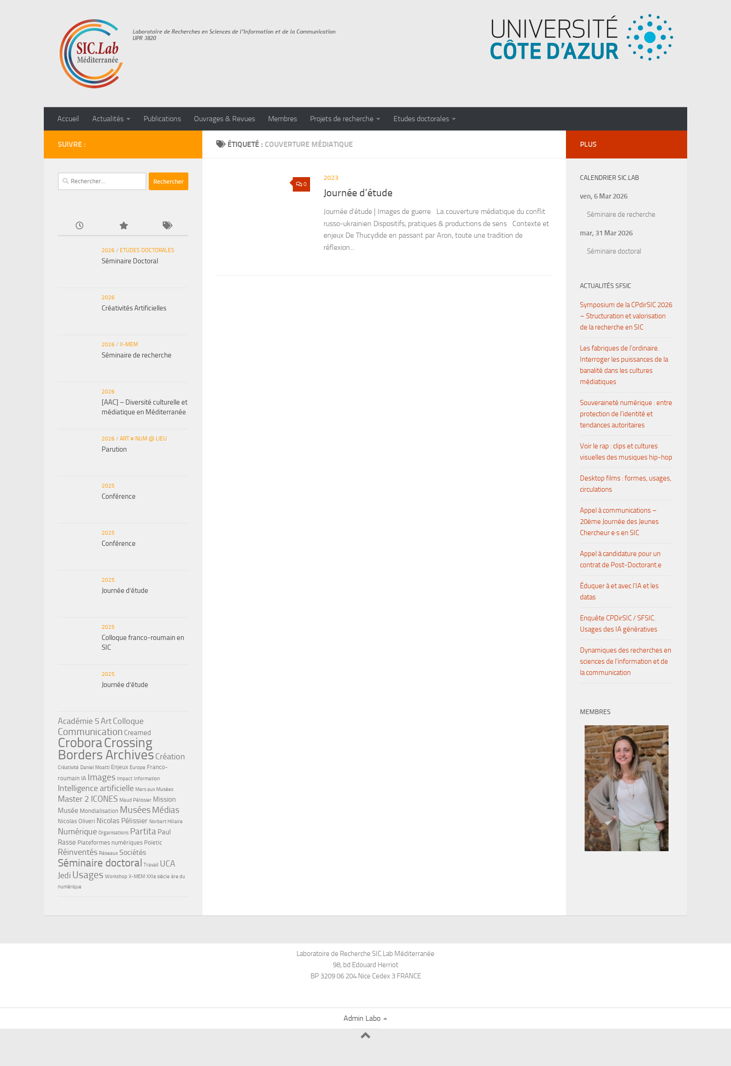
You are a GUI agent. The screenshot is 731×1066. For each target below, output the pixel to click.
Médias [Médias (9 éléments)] (165, 810)
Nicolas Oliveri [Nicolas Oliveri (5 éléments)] (76, 821)
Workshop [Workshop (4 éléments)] (116, 876)
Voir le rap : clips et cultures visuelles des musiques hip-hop (626, 451)
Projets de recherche (341, 118)
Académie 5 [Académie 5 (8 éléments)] (78, 721)
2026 (108, 250)
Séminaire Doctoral (130, 261)
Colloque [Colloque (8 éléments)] (128, 721)
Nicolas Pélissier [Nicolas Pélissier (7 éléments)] (122, 820)
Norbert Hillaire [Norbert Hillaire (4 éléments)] (166, 821)
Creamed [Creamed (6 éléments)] (137, 733)
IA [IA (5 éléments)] (83, 778)
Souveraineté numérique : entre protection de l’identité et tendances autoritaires (626, 414)
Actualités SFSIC (605, 286)
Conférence (119, 496)
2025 (108, 485)
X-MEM (129, 344)
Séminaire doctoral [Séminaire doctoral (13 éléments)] (100, 862)
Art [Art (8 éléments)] (106, 721)
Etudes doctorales (421, 118)
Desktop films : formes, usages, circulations (625, 484)
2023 (331, 178)
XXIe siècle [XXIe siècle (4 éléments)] (158, 876)
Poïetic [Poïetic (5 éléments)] (153, 842)
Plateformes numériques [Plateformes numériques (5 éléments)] (110, 842)
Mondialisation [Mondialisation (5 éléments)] (99, 810)
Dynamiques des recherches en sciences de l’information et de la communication (625, 661)
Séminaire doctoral (614, 251)
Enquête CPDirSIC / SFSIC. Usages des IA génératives (618, 623)
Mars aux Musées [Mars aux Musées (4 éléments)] (154, 789)
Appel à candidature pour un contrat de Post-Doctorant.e (621, 559)
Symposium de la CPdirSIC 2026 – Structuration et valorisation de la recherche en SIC (626, 316)
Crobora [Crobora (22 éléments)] (80, 742)
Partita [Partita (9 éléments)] (143, 831)
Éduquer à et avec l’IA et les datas (619, 591)
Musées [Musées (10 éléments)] (135, 809)
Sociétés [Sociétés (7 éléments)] (132, 852)
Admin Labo (362, 1018)
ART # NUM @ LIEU (143, 438)
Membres (282, 118)
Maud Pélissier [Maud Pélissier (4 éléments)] (135, 800)
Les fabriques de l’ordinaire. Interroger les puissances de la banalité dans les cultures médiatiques (624, 365)
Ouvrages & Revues (224, 118)
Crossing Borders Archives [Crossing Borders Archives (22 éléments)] (106, 749)
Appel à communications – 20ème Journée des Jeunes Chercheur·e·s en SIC (619, 521)
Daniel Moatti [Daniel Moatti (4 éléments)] (95, 767)
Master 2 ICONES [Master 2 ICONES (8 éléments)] (88, 799)
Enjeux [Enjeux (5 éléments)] (119, 766)
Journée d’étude (358, 193)
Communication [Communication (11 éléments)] (90, 731)
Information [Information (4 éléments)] (147, 779)
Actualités (108, 118)
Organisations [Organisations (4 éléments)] (113, 833)
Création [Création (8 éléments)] (170, 756)
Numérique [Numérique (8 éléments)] (77, 831)
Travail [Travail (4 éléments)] (151, 865)
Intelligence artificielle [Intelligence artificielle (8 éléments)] (96, 788)
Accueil (68, 118)
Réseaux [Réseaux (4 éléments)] (108, 853)
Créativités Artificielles (134, 308)
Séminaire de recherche (137, 355)
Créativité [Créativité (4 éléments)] (68, 767)
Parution (114, 449)
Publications (162, 118)
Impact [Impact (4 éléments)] (124, 779)
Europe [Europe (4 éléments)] (137, 767)
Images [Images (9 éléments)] (102, 777)
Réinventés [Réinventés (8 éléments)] (77, 852)
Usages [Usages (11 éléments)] (87, 874)
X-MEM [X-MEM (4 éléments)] (137, 876)
